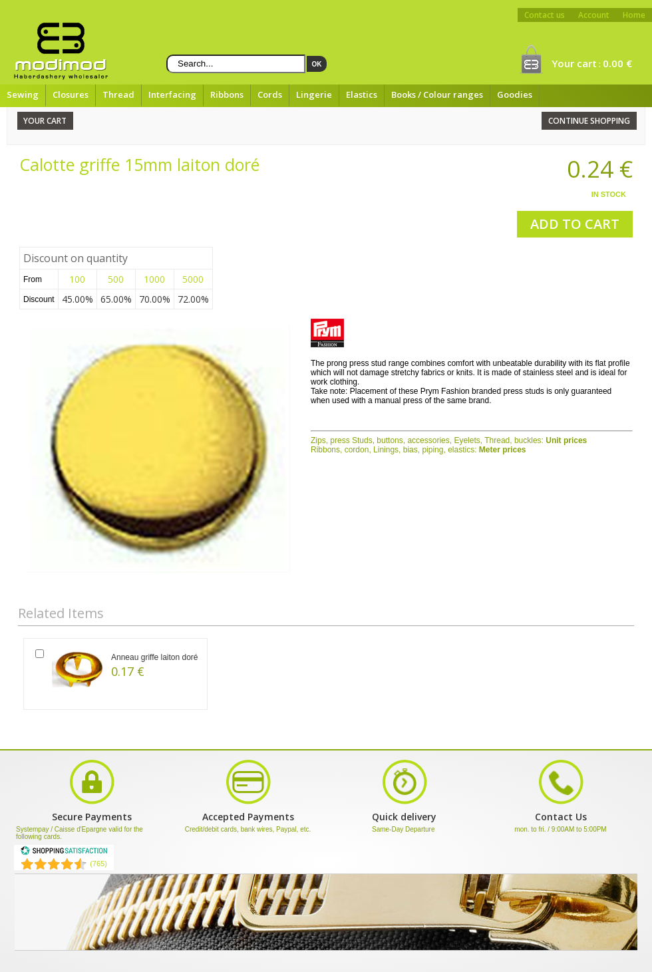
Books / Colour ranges (437, 94)
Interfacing (172, 94)
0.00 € (617, 63)
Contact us (544, 15)
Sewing (23, 94)
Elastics (361, 94)
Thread (118, 94)
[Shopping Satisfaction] (64, 853)
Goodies (514, 94)
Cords (269, 94)
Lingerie (314, 94)
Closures (70, 94)
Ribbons (227, 94)
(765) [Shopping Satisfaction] (98, 864)
